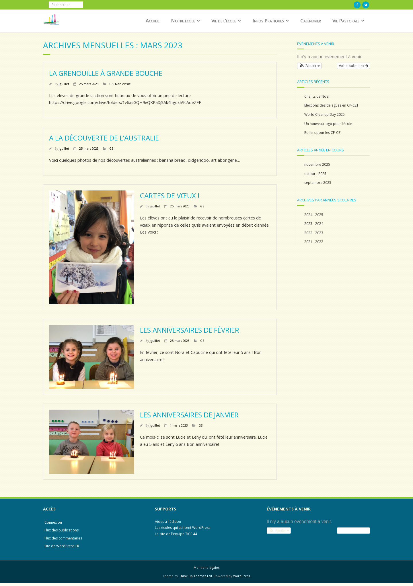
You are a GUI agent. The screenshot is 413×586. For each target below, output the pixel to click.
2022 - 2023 (313, 232)
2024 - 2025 (313, 214)
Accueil (152, 20)
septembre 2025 (317, 182)
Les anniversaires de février (189, 330)
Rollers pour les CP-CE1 (323, 132)
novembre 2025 (317, 164)
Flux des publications (61, 530)
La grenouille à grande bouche (105, 73)
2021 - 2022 (313, 241)
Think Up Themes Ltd (195, 576)
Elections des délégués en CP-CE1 (331, 105)
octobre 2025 (315, 173)
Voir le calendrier (353, 66)
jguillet (64, 84)
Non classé (123, 84)
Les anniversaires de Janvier (189, 414)
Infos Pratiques (268, 20)
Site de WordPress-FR (61, 545)
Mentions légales (206, 567)
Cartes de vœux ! (170, 195)
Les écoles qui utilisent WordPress (182, 527)
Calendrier (310, 20)
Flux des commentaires (63, 538)
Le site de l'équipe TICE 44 (176, 533)
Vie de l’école (223, 20)
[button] (309, 66)
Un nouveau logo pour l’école (328, 123)
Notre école (183, 20)
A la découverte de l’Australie (104, 137)
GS (111, 84)
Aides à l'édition (168, 521)
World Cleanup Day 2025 (324, 114)
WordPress (241, 576)
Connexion (53, 522)
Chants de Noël (316, 96)
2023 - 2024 (313, 223)
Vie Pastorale (345, 20)
